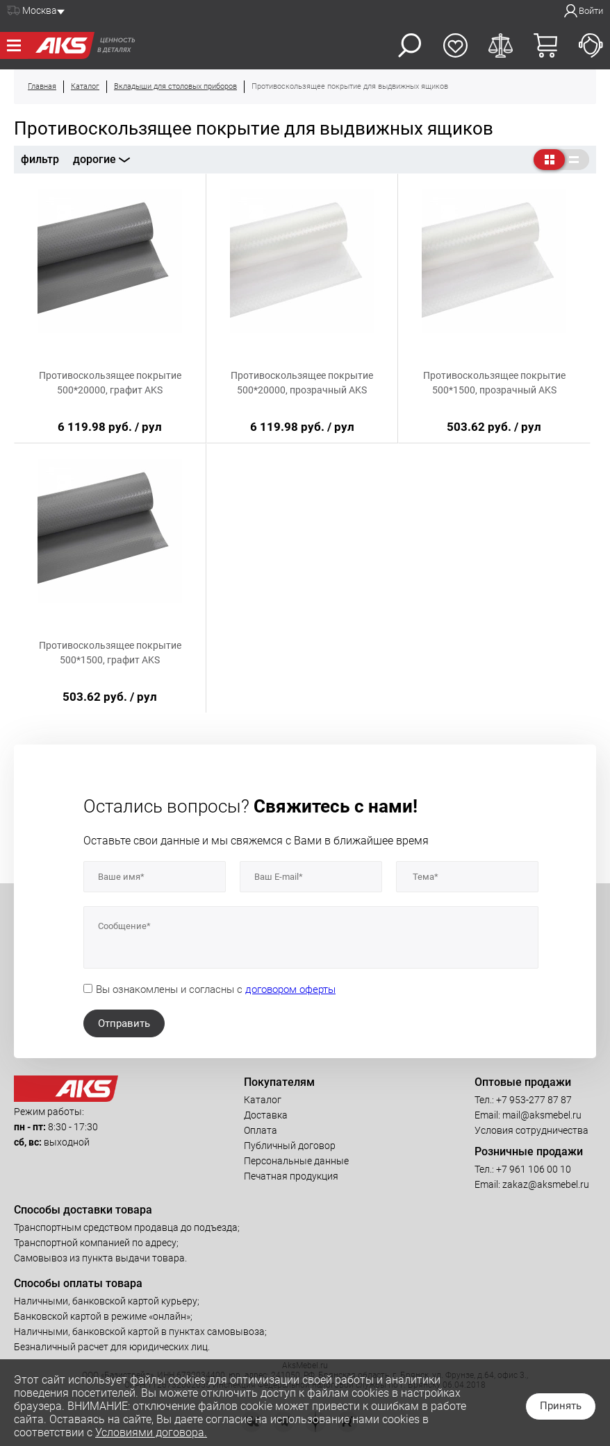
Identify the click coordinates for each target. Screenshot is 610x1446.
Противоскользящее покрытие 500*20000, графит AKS (110, 382)
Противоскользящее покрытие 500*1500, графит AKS (110, 652)
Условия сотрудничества (531, 1130)
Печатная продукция (291, 1176)
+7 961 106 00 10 (533, 1169)
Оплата (260, 1130)
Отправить (124, 1023)
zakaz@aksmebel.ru (545, 1184)
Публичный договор (290, 1145)
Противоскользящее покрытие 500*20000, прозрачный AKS (302, 382)
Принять (561, 1406)
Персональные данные (296, 1160)
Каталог (262, 1099)
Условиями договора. (151, 1432)
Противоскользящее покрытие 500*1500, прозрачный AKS (494, 382)
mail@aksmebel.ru (542, 1115)
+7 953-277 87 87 (534, 1099)
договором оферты (290, 989)
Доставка (266, 1115)
